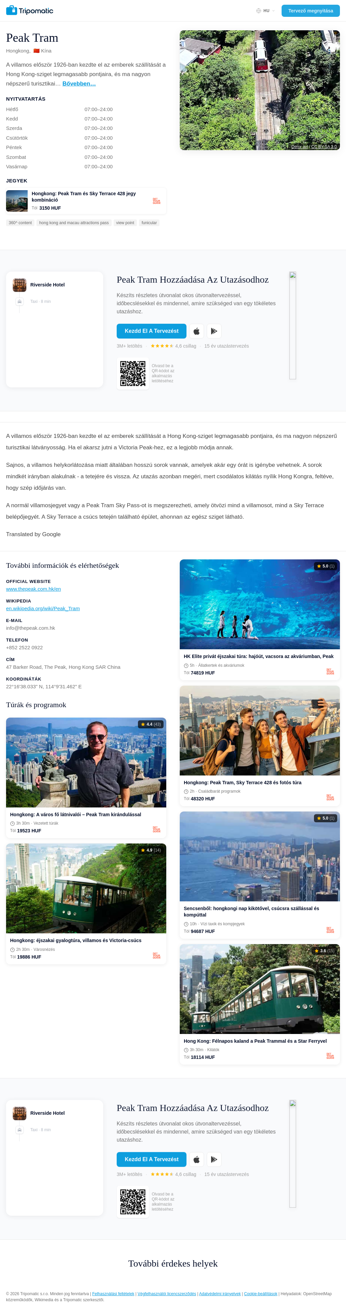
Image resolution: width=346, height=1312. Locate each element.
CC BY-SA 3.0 (324, 146)
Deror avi (299, 146)
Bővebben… (79, 83)
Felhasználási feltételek (113, 1293)
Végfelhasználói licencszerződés (167, 1293)
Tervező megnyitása (310, 10)
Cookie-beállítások (261, 1293)
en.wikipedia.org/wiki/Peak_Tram (43, 608)
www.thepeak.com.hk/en (33, 589)
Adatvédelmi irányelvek (220, 1293)
